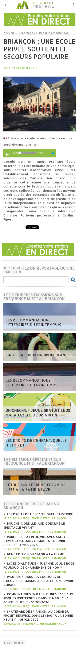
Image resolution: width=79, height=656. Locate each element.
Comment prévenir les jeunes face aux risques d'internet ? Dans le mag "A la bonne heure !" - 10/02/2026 (38, 598)
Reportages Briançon (54, 32)
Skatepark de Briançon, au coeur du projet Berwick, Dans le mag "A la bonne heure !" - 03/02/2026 (38, 615)
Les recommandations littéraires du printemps (31, 382)
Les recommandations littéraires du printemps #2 (33, 322)
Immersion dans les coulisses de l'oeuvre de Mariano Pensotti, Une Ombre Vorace (38, 581)
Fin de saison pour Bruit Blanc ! (37, 355)
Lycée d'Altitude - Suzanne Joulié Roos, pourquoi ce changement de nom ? (39, 565)
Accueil (8, 32)
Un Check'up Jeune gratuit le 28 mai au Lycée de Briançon (37, 412)
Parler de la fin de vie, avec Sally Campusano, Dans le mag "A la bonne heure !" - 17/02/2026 (34, 541)
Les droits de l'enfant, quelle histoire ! (36, 442)
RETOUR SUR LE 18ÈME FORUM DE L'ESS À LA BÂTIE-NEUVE (35, 487)
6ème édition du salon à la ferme (35, 554)
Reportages (27, 32)
